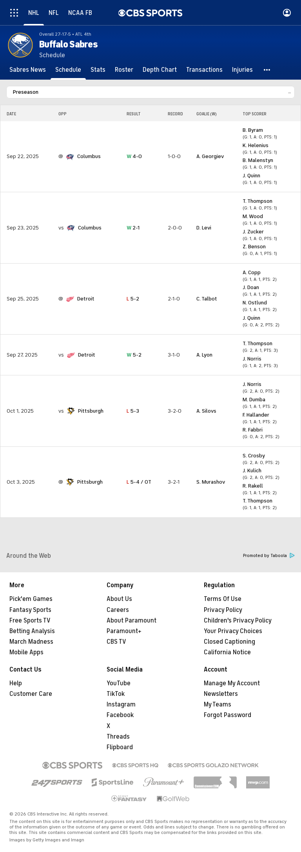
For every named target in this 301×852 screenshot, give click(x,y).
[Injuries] (242, 70)
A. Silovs (206, 411)
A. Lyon (204, 354)
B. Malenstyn (258, 160)
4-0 (134, 156)
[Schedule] (68, 70)
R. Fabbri (253, 429)
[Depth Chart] (159, 70)
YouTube (119, 683)
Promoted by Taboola (269, 555)
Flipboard (120, 747)
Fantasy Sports (30, 610)
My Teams (217, 704)
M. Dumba (254, 399)
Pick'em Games (31, 599)
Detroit (85, 298)
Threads (118, 737)
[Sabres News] (28, 70)
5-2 (133, 298)
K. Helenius (255, 145)
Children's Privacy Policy (238, 620)
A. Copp (252, 272)
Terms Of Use (222, 599)
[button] (267, 70)
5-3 (133, 411)
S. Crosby (254, 455)
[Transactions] (204, 70)
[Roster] (124, 70)
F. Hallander (256, 414)
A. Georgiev (210, 156)
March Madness (31, 642)
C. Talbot (206, 298)
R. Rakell (253, 485)
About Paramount (131, 620)
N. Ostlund (255, 302)
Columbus (89, 156)
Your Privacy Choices (233, 631)
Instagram (121, 704)
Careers (118, 610)
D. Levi (203, 227)
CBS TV (116, 642)
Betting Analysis (32, 631)
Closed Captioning (229, 642)
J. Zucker (253, 231)
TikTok (116, 694)
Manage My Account (232, 683)
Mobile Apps (26, 652)
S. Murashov (210, 482)
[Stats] (98, 70)
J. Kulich (252, 470)
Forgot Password (227, 715)
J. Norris (252, 358)
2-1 (133, 227)
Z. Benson (254, 246)
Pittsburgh (90, 411)
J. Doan (251, 287)
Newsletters (221, 694)
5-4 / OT (139, 482)
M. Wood (253, 216)
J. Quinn (251, 175)
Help (15, 683)
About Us (119, 599)
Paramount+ (124, 631)
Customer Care (30, 694)
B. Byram (253, 130)
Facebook (120, 715)
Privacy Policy (223, 610)
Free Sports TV (30, 620)
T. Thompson (257, 201)
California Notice (227, 652)
